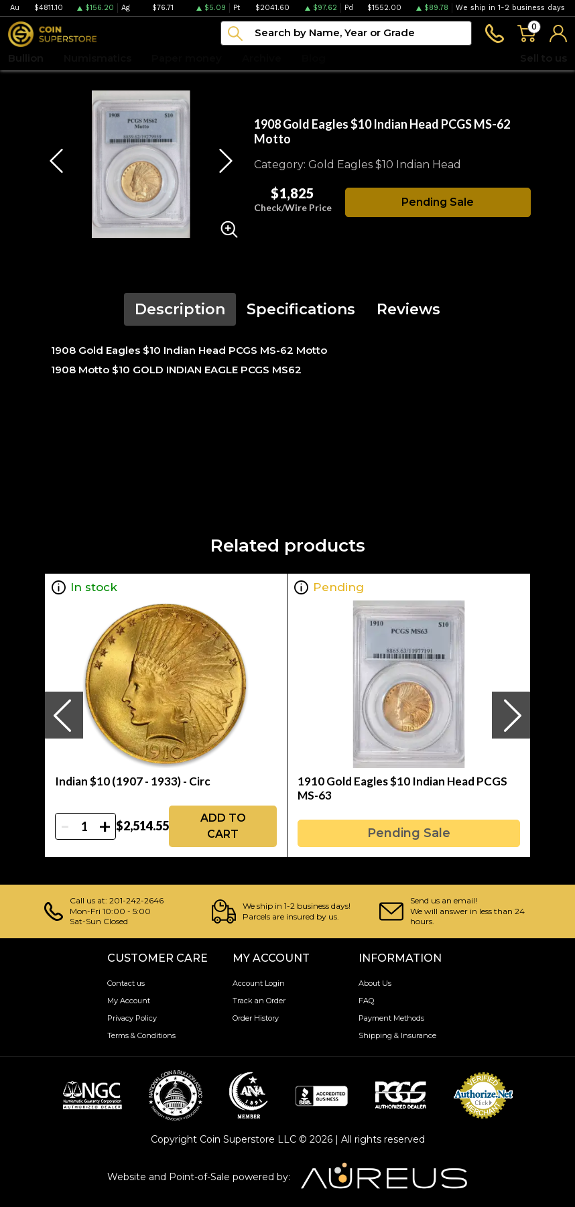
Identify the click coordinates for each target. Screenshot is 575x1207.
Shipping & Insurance (397, 1035)
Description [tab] (180, 309)
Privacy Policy (132, 1018)
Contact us (126, 983)
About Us (375, 983)
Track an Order (259, 1000)
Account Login (259, 983)
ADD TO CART (223, 826)
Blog (314, 58)
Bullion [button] (26, 58)
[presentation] (63, 715)
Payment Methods (391, 1018)
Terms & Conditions (141, 1035)
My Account (128, 1000)
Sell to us (543, 58)
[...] (346, 33)
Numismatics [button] (97, 58)
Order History (256, 1018)
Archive (261, 58)
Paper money (186, 58)
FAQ (366, 1000)
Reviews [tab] (408, 309)
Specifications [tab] (301, 309)
